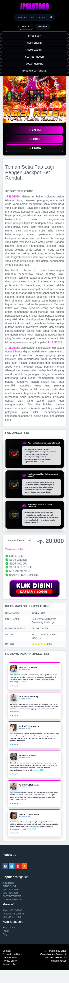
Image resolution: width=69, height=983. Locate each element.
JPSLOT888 (12, 196)
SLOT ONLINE (34, 43)
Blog (4, 934)
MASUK (26, 27)
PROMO (34, 148)
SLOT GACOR (35, 50)
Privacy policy (9, 960)
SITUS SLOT (34, 36)
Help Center (8, 927)
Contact (6, 950)
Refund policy (9, 964)
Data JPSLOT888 (11, 917)
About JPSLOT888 (12, 910)
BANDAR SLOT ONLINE (34, 71)
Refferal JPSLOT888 (13, 913)
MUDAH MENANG (34, 64)
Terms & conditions (12, 954)
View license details (14, 549)
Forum (5, 931)
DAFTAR (34, 130)
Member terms (10, 957)
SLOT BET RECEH (34, 57)
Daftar (42, 27)
